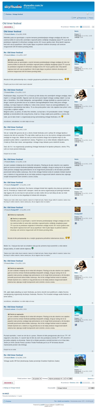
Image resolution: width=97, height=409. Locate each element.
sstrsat (13, 129)
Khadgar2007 (15, 185)
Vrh (92, 48)
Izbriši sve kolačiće (63, 401)
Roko (12, 92)
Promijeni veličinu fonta (91, 14)
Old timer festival (12, 23)
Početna (8, 14)
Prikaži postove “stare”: (29, 378)
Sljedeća (90, 378)
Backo (13, 357)
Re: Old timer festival (13, 52)
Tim (55, 401)
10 (93, 27)
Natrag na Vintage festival (12, 388)
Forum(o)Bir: (52, 388)
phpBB (42, 404)
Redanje (52, 378)
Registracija (82, 18)
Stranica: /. (74, 27)
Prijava (91, 18)
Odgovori (9, 27)
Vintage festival (18, 14)
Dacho (13, 34)
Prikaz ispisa (87, 14)
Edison (13, 55)
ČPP (74, 18)
